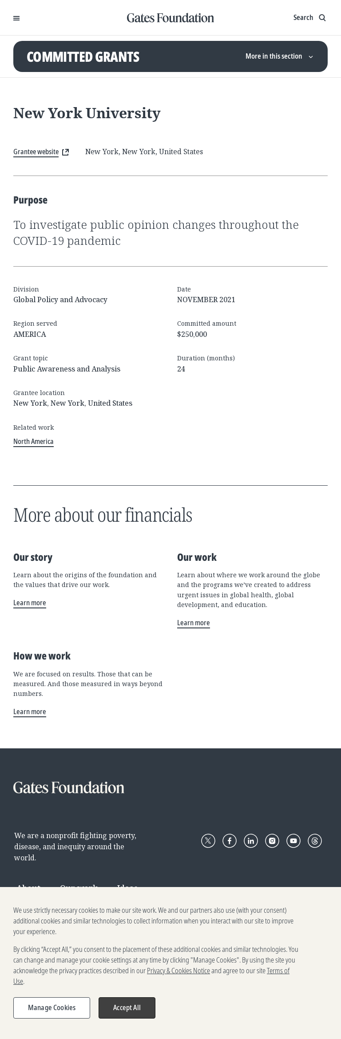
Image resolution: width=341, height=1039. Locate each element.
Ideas (127, 888)
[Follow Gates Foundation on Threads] (315, 841)
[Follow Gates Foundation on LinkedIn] (251, 841)
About (28, 888)
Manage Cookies (51, 1012)
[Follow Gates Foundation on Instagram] (272, 841)
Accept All (127, 1012)
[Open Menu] (16, 18)
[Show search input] (310, 17)
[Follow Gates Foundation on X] (208, 841)
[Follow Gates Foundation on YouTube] (293, 841)
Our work (79, 888)
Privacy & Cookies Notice (178, 975)
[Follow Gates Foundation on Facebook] (230, 841)
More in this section (280, 56)
